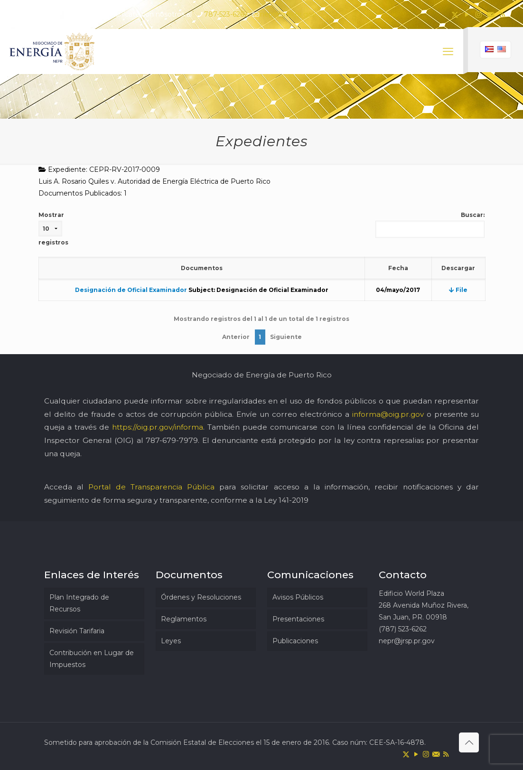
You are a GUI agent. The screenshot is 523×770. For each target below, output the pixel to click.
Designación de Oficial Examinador (131, 289)
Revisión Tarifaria (76, 631)
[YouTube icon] (466, 14)
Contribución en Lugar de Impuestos (91, 658)
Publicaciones (295, 641)
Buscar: (430, 224)
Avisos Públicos (297, 597)
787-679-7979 (172, 440)
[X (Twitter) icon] (454, 14)
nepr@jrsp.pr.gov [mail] (288, 14)
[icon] (490, 14)
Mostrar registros (53, 228)
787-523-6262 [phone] (226, 14)
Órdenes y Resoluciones (201, 597)
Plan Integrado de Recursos (79, 603)
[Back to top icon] (469, 742)
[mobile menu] (448, 52)
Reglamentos (183, 619)
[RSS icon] (502, 14)
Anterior (236, 336)
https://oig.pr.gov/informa (157, 427)
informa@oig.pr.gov (388, 414)
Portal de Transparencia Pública (151, 486)
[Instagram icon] (478, 14)
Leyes (171, 641)
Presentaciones (298, 619)
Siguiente (286, 336)
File (458, 289)
